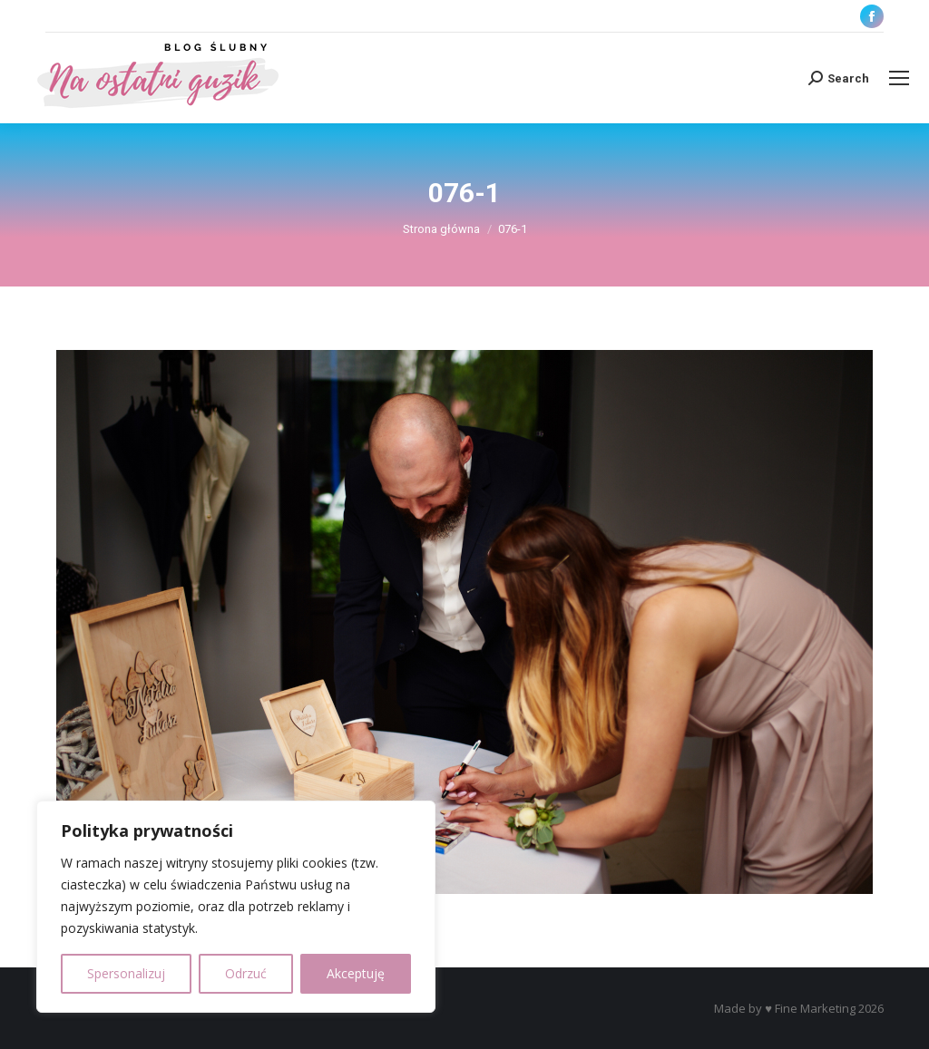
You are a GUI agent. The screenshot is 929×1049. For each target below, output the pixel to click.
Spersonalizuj (126, 973)
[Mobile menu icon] (899, 78)
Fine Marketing (815, 1008)
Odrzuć (246, 973)
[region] (235, 907)
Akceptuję (356, 973)
